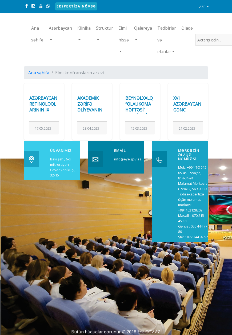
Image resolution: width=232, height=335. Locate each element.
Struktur (104, 28)
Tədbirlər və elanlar (166, 40)
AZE (202, 6)
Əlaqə (187, 28)
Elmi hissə (123, 34)
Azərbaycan (60, 28)
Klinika (84, 28)
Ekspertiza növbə (76, 6)
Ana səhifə (37, 34)
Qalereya (143, 28)
